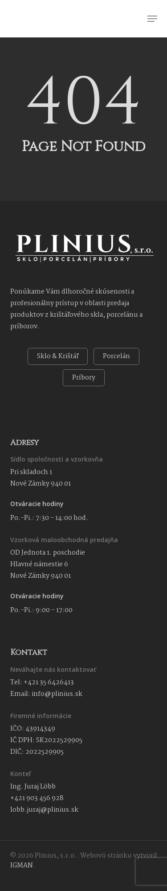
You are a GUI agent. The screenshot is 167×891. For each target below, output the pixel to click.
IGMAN (21, 865)
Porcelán (116, 356)
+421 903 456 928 (37, 798)
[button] (152, 18)
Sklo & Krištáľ (57, 356)
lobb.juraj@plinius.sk (44, 810)
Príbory (83, 377)
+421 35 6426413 (49, 682)
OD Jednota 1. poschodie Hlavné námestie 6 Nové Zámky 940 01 (47, 564)
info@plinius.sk (57, 694)
